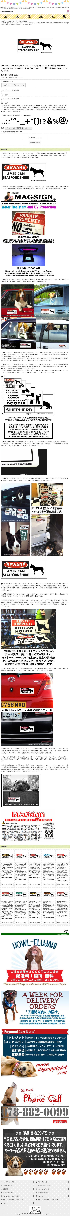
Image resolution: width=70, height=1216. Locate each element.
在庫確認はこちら (7, 81)
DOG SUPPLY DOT (7, 11)
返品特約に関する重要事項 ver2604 (12, 132)
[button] (41, 16)
